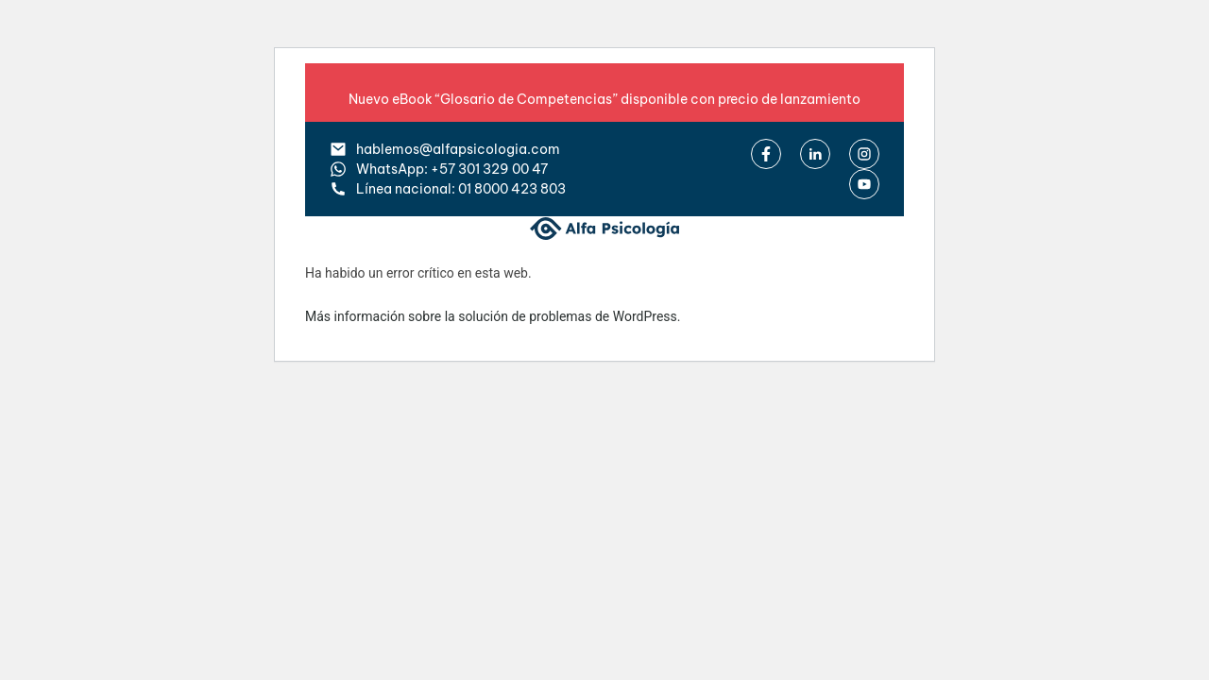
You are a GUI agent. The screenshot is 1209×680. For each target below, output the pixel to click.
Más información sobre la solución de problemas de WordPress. (492, 316)
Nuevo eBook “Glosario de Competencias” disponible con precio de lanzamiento (604, 99)
